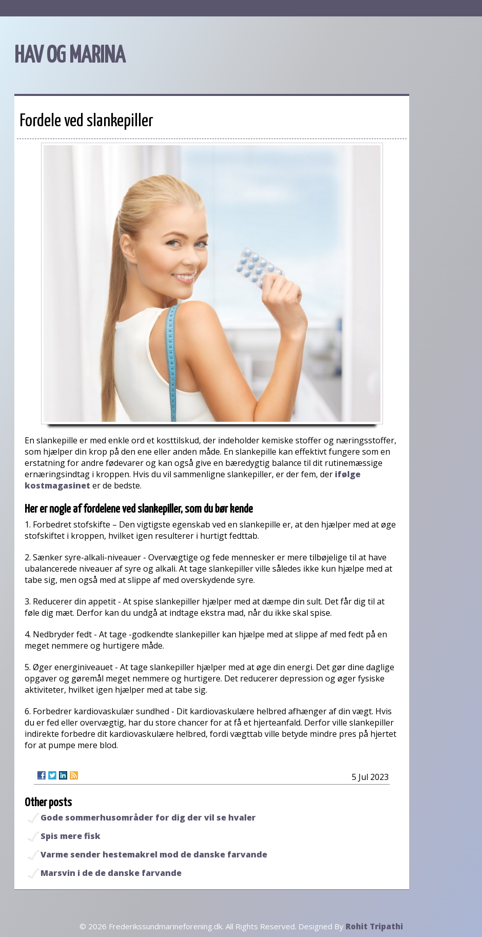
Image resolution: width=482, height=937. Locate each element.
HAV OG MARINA (69, 56)
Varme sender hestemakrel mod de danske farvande (154, 854)
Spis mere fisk (71, 836)
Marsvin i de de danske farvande (111, 873)
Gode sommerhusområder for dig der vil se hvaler (148, 817)
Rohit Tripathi (374, 926)
